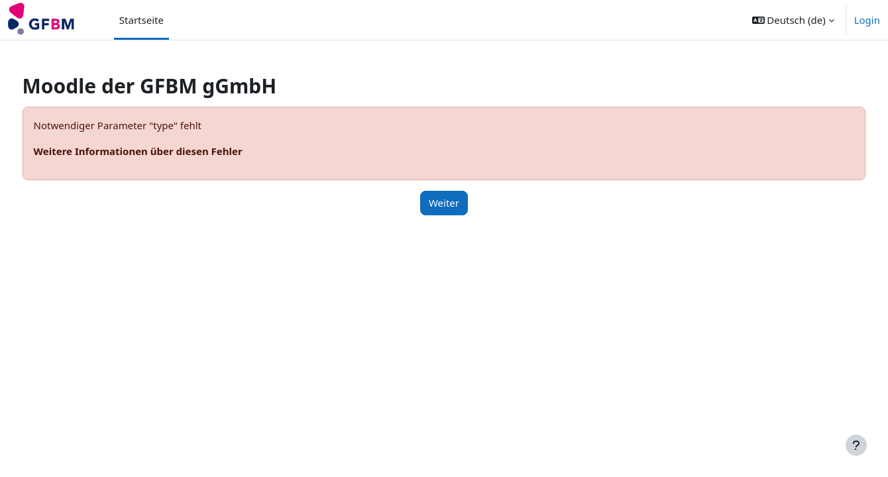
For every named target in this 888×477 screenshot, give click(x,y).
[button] (793, 20)
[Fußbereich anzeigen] (856, 445)
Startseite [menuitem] (141, 19)
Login (867, 19)
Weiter (444, 202)
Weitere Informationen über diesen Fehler (162, 151)
